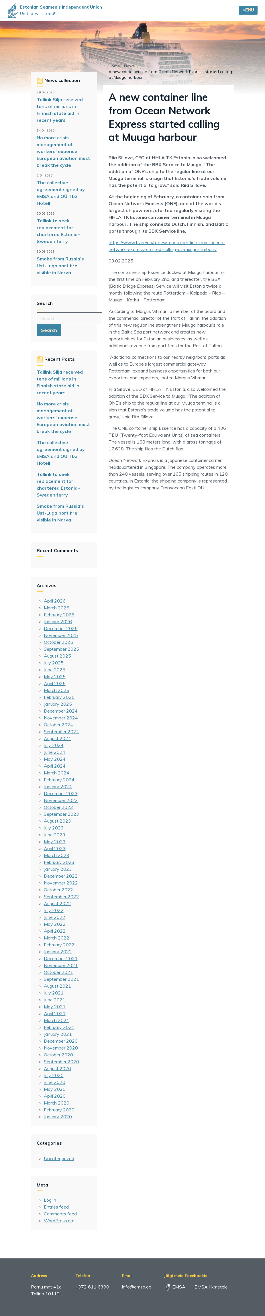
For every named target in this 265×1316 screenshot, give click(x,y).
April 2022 (55, 931)
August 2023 (57, 821)
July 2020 (54, 1075)
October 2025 (58, 642)
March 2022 (56, 938)
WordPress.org (59, 1220)
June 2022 (54, 917)
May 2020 (55, 1089)
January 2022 (58, 951)
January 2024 (58, 786)
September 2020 (61, 1061)
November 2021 (61, 965)
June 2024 (54, 752)
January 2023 (58, 869)
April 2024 (55, 766)
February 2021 (59, 1027)
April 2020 (55, 1096)
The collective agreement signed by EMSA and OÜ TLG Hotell (61, 193)
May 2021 (55, 1006)
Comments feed (60, 1214)
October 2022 (58, 890)
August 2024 (57, 738)
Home (114, 65)
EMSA (174, 1287)
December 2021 (61, 958)
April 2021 (55, 1013)
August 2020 (57, 1068)
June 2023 (54, 835)
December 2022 (61, 876)
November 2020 (61, 1048)
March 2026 (56, 608)
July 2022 (54, 910)
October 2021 (58, 972)
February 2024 (59, 779)
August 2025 (57, 656)
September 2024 (61, 731)
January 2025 (58, 704)
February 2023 (59, 862)
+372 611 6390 (92, 1287)
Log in (50, 1200)
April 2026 (55, 601)
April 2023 (55, 848)
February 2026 (59, 614)
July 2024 (54, 745)
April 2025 (55, 683)
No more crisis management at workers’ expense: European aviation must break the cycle (63, 151)
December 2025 (61, 628)
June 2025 (54, 669)
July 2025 (54, 663)
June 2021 (54, 1000)
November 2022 (61, 883)
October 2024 (58, 724)
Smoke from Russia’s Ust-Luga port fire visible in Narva (60, 265)
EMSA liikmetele (207, 1287)
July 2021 (54, 993)
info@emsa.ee (136, 1287)
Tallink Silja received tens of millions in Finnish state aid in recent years (60, 110)
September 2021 (61, 979)
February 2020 (59, 1110)
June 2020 (54, 1082)
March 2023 (56, 855)
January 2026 (58, 621)
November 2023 (61, 800)
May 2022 (55, 924)
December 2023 (61, 793)
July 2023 (54, 828)
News (129, 65)
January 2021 (58, 1034)
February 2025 (59, 697)
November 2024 (61, 718)
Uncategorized (59, 1158)
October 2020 (58, 1055)
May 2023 (55, 841)
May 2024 (55, 759)
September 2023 (61, 814)
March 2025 (56, 690)
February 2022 (59, 945)
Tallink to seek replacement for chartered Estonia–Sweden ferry (58, 231)
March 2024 (56, 773)
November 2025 (61, 635)
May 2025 (55, 676)
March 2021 (56, 1020)
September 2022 (61, 896)
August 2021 (57, 986)
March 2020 (56, 1103)
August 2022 (57, 903)
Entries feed (56, 1207)
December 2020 (61, 1041)
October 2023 (58, 807)
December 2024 (61, 711)
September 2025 (61, 649)
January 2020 (58, 1116)
